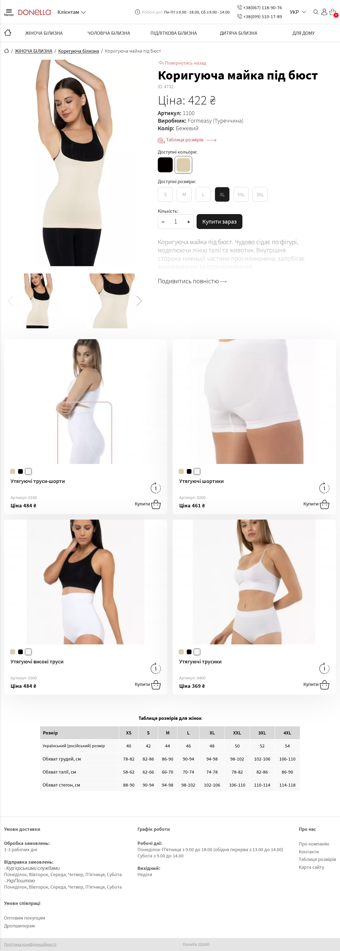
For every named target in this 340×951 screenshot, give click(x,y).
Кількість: (168, 211)
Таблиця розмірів (191, 139)
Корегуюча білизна (78, 51)
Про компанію (314, 844)
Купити (148, 504)
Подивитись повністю (192, 281)
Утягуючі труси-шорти (38, 481)
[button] (139, 301)
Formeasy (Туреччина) (215, 120)
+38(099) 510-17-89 (259, 16)
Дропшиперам (19, 926)
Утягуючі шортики (201, 481)
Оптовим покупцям (24, 918)
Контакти (309, 851)
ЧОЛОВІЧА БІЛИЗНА (109, 33)
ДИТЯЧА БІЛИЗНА (238, 33)
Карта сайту (311, 867)
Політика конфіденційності (30, 944)
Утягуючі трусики (200, 661)
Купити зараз (219, 221)
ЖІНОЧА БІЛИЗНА (44, 33)
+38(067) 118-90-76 (259, 7)
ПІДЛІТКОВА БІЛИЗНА (173, 33)
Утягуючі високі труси (37, 661)
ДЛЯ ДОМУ (304, 33)
